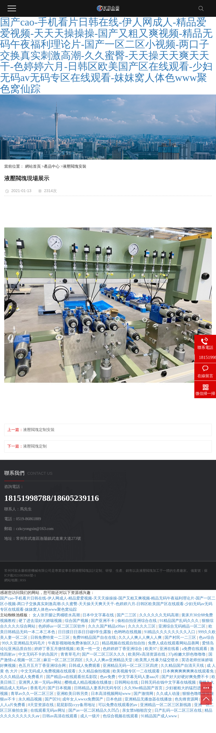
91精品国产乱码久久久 (179, 621)
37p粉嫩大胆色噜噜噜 (187, 654)
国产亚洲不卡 (103, 621)
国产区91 (52, 699)
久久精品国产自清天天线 (183, 665)
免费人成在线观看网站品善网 (174, 643)
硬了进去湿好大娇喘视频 (41, 621)
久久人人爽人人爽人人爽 (140, 637)
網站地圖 (11, 580)
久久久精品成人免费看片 (22, 677)
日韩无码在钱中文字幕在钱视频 (169, 682)
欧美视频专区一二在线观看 (136, 671)
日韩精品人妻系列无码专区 (98, 688)
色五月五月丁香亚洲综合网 (43, 665)
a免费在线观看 (195, 649)
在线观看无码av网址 (48, 710)
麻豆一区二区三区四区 (63, 660)
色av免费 (108, 677)
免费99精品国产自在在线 (95, 637)
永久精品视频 (30, 699)
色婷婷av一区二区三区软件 (62, 626)
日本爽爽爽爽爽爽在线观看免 (189, 671)
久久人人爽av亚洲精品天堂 (110, 660)
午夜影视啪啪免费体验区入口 (74, 643)
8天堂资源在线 (41, 705)
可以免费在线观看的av (118, 705)
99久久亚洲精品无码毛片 (24, 643)
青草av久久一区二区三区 (33, 693)
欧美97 (151, 649)
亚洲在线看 (169, 649)
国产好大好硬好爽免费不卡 (185, 677)
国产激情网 (144, 693)
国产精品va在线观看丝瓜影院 (72, 677)
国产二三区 (127, 615)
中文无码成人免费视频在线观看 (49, 671)
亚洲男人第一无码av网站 (41, 682)
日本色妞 (114, 699)
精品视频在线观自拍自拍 (124, 643)
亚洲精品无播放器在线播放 (149, 699)
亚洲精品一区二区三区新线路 (166, 705)
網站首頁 (33, 166)
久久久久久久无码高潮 (159, 615)
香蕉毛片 (38, 688)
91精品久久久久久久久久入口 (170, 632)
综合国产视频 (77, 621)
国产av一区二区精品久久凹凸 (94, 710)
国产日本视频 (60, 688)
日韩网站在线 (126, 682)
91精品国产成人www (159, 716)
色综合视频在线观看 (121, 716)
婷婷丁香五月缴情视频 (54, 649)
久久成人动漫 (168, 693)
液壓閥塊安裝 (74, 166)
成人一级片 (90, 716)
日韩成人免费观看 (85, 665)
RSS (23, 580)
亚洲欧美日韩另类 (73, 693)
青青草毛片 (70, 654)
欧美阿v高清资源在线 (147, 654)
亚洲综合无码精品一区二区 (182, 626)
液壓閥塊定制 (35, 446)
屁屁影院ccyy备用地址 (76, 705)
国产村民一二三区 (181, 637)
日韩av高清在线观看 (60, 716)
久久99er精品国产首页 (143, 688)
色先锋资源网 (187, 699)
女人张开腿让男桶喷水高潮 (57, 615)
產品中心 (52, 166)
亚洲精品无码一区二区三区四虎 (131, 665)
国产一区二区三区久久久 (104, 654)
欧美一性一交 (88, 649)
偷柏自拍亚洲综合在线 (137, 621)
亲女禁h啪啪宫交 (137, 710)
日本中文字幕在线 (98, 615)
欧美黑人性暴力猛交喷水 (157, 660)
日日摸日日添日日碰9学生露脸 (85, 632)
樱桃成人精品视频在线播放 (88, 682)
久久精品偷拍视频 (94, 671)
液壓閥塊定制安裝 (39, 430)
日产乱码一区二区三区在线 (178, 710)
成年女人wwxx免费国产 (83, 699)
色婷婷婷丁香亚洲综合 (123, 649)
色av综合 (206, 637)
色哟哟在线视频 (128, 632)
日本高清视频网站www (111, 693)
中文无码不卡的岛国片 (38, 654)
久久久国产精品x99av (107, 626)
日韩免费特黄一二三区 (50, 637)
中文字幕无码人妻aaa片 (139, 677)
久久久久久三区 (142, 626)
